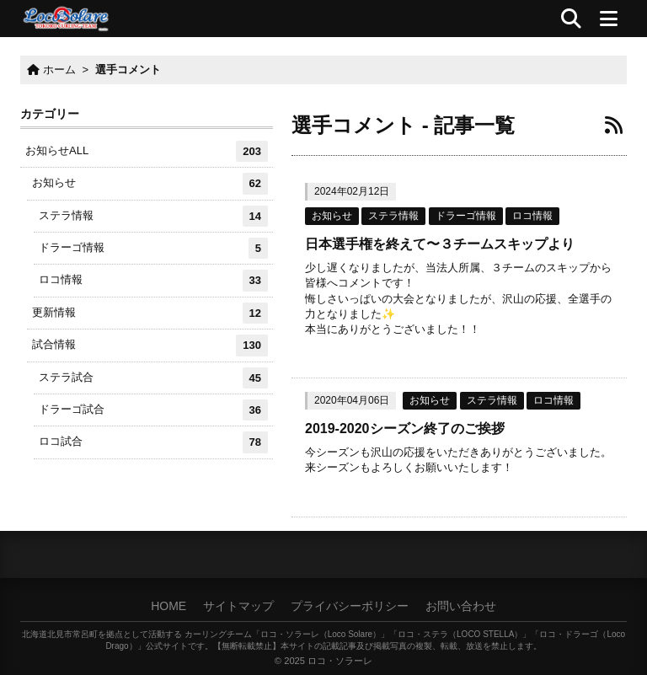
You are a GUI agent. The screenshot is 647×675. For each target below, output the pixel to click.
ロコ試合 (153, 442)
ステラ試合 (153, 377)
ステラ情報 (393, 216)
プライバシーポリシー (350, 606)
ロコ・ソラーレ (339, 661)
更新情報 (150, 313)
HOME (168, 606)
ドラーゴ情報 (466, 216)
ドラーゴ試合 (153, 410)
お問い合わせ (460, 606)
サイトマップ (238, 606)
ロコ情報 (532, 216)
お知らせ (332, 216)
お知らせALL (146, 151)
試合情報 (150, 345)
